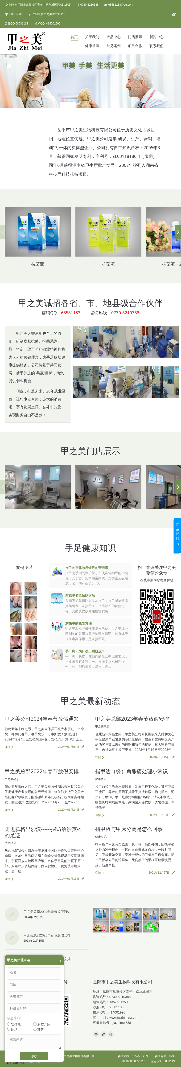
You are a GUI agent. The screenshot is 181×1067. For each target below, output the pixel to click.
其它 (38, 1029)
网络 (12, 1029)
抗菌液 (37, 264)
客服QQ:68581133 (16, 23)
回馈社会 (10, 843)
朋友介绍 (42, 1024)
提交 (34, 1056)
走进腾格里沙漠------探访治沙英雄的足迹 (43, 831)
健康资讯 (101, 779)
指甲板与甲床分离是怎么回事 (129, 828)
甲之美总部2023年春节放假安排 (132, 718)
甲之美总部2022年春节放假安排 (42, 771)
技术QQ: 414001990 (47, 23)
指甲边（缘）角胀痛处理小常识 (131, 771)
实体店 (14, 1024)
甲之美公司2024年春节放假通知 (42, 718)
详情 (7, 747)
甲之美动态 (102, 726)
